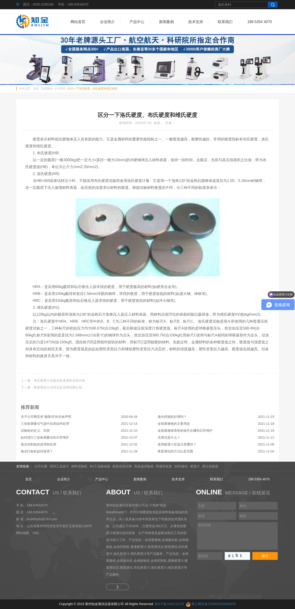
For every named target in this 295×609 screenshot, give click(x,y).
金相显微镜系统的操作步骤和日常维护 (185, 430)
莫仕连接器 (210, 466)
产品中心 (137, 22)
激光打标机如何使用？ (37, 451)
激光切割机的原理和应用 (38, 444)
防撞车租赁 (164, 466)
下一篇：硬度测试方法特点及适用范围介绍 (51, 387)
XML (36, 533)
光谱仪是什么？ (169, 437)
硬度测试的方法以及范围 (175, 451)
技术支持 (195, 22)
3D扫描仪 (181, 466)
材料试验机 (79, 466)
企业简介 (107, 22)
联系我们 (225, 22)
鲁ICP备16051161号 (169, 604)
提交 (265, 556)
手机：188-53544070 (73, 4)
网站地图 (22, 533)
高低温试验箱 (143, 466)
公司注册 (40, 466)
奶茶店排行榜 (122, 466)
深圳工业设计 (59, 466)
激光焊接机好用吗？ (172, 417)
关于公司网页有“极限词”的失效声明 (46, 417)
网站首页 (78, 22)
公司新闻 (59, 88)
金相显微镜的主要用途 (174, 423)
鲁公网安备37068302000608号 (214, 604)
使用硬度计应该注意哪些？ (177, 444)
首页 (36, 88)
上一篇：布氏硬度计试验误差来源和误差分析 (53, 380)
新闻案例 (166, 22)
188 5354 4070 (259, 22)
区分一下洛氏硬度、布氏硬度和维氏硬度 (93, 88)
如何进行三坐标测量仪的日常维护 (45, 437)
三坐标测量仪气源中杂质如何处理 (45, 423)
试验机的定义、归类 (35, 430)
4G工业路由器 (100, 466)
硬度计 (195, 466)
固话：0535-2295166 (38, 4)
